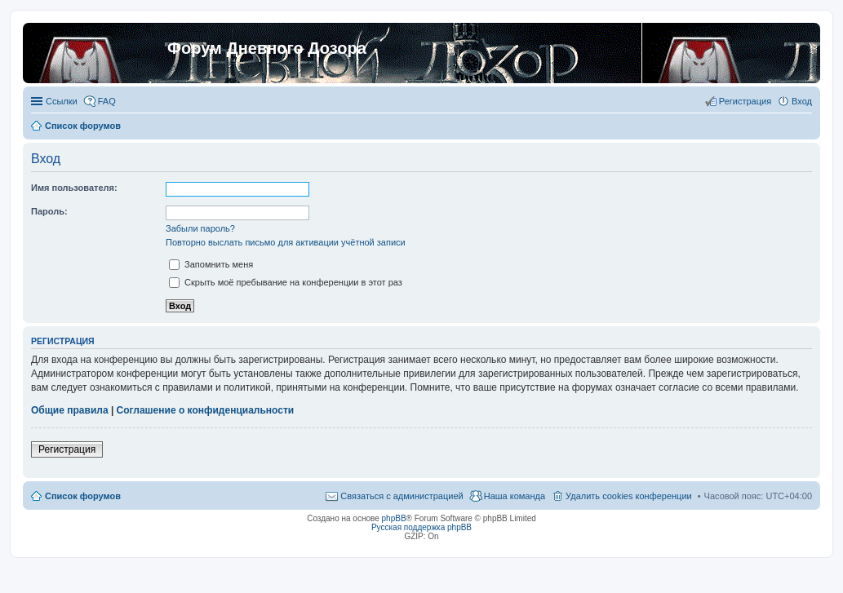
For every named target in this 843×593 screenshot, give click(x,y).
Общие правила (70, 410)
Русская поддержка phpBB (421, 527)
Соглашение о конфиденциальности (206, 410)
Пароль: (49, 211)
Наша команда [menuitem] (514, 496)
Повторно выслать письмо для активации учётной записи (286, 242)
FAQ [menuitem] (107, 101)
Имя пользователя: (74, 188)
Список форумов (83, 496)
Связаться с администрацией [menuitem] (401, 496)
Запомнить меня (211, 264)
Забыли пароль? (200, 228)
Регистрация (66, 449)
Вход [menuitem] (802, 101)
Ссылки (62, 101)
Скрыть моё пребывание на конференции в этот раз (285, 282)
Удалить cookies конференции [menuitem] (629, 496)
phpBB (394, 518)
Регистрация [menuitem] (745, 101)
